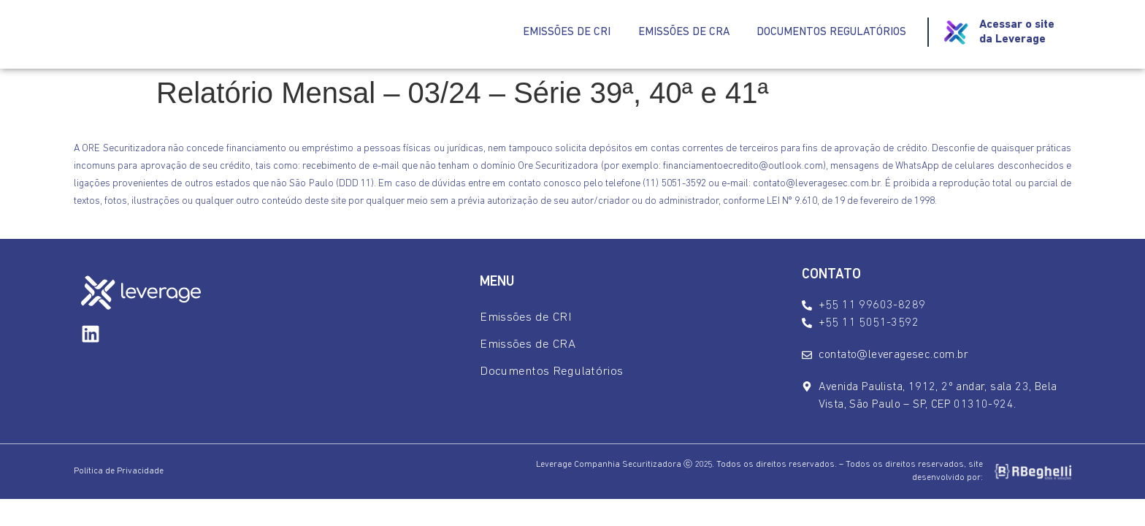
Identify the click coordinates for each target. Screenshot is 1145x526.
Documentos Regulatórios (827, 33)
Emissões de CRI (554, 33)
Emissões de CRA (674, 33)
